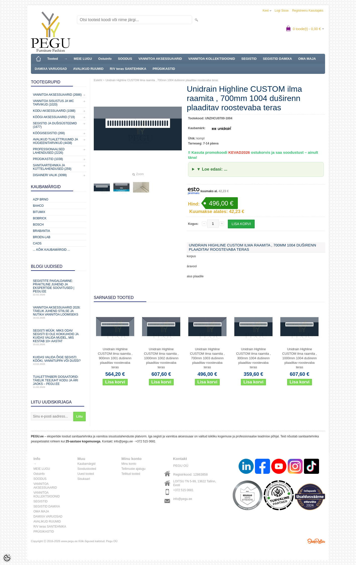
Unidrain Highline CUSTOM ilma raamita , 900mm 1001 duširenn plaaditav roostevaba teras (115, 358)
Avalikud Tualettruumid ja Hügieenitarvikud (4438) (55, 141)
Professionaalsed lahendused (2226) (49, 151)
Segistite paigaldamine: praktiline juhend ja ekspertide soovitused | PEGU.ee (58, 287)
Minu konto (128, 464)
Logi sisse (282, 10)
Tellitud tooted (130, 474)
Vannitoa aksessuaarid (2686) (57, 94)
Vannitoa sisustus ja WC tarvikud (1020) (53, 102)
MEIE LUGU (83, 59)
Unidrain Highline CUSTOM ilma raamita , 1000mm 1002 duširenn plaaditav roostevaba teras (161, 358)
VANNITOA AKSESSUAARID (160, 59)
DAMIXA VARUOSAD (51, 69)
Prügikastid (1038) (48, 159)
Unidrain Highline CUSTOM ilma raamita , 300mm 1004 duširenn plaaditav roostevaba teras (253, 358)
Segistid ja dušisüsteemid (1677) (55, 125)
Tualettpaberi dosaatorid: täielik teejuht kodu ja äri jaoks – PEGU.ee (58, 381)
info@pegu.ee (123, 441)
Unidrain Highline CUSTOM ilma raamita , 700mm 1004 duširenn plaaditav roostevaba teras (161, 80)
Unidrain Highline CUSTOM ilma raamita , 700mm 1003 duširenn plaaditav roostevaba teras (207, 358)
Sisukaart (83, 479)
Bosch (38, 224)
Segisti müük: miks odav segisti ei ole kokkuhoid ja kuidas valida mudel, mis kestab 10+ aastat (58, 337)
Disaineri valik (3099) (50, 175)
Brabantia (41, 231)
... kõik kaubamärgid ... (51, 249)
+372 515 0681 (145, 441)
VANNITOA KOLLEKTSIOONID (211, 59)
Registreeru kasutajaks (307, 10)
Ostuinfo (105, 59)
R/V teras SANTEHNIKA (128, 69)
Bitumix (39, 212)
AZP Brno (40, 199)
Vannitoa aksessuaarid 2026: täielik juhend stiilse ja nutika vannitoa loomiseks (58, 312)
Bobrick (40, 218)
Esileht (98, 80)
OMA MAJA (307, 59)
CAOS (37, 243)
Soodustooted (86, 469)
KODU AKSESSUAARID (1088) (54, 111)
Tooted (52, 59)
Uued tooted (85, 474)
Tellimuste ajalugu (133, 469)
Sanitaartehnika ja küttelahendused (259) (52, 167)
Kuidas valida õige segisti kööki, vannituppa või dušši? (58, 360)
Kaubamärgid (86, 464)
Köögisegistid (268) (49, 133)
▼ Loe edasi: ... (212, 169)
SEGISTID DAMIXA (277, 59)
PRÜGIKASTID (164, 69)
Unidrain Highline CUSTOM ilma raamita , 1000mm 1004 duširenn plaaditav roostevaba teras (299, 358)
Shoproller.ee (316, 541)
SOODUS (125, 59)
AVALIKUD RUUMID (88, 69)
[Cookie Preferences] (7, 557)
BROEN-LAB (41, 237)
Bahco (38, 206)
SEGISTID (249, 59)
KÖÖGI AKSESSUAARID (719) (54, 117)
